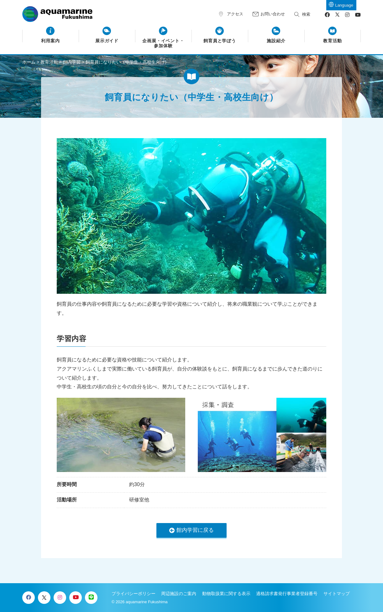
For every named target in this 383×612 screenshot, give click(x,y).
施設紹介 (276, 41)
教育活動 (332, 41)
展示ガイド (107, 41)
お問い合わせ (272, 14)
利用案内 (50, 41)
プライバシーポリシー (133, 593)
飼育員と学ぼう (219, 41)
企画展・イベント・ (163, 44)
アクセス (235, 14)
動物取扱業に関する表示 (226, 593)
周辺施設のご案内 (178, 593)
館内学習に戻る (195, 530)
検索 (306, 14)
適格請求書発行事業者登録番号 (286, 593)
